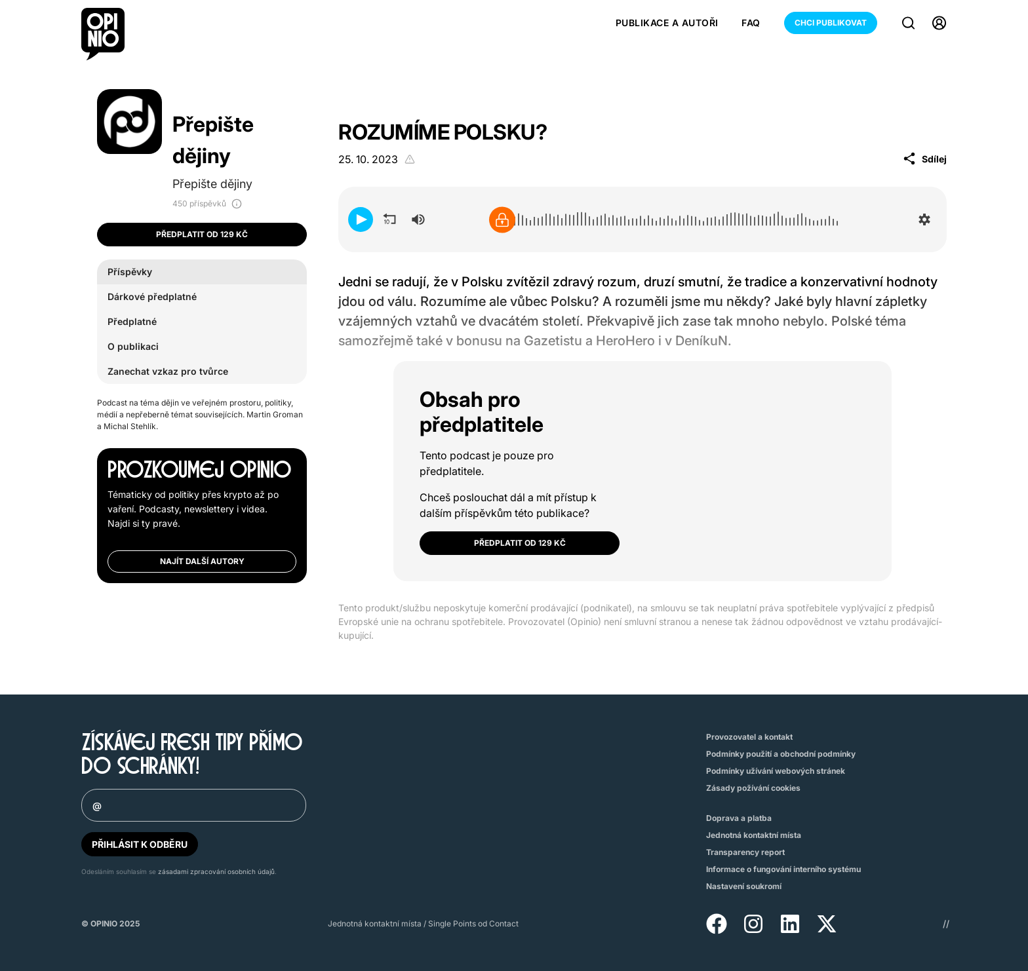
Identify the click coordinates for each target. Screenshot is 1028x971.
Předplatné (132, 321)
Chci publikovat (831, 23)
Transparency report (745, 852)
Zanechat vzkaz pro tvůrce (168, 371)
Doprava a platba (739, 818)
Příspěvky (130, 271)
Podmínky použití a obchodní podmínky (781, 754)
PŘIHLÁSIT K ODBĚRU (140, 844)
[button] (360, 219)
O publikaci (133, 346)
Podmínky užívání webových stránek (775, 771)
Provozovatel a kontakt (749, 737)
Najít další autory (202, 561)
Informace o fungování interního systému (783, 869)
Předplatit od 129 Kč (202, 234)
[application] (642, 219)
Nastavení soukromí (743, 886)
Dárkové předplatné (152, 296)
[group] (418, 219)
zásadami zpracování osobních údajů (216, 871)
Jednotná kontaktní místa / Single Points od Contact (423, 923)
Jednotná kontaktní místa (753, 835)
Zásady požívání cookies (753, 788)
